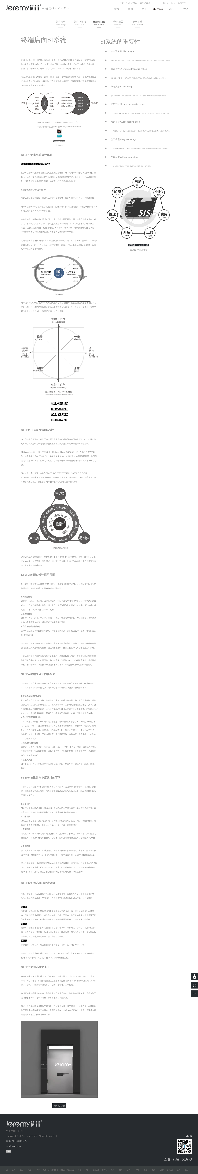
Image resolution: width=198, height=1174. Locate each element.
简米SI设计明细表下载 (138, 245)
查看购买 (59, 145)
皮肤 (14, 1170)
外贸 (163, 1170)
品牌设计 (64, 1170)
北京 (128, 3)
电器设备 (97, 1170)
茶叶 (130, 1170)
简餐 (138, 1170)
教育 (121, 1170)
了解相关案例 (59, 1106)
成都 (142, 3)
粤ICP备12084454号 (16, 1141)
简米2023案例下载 (139, 250)
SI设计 (31, 1170)
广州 (122, 3)
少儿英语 (6, 1170)
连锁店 (105, 1170)
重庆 (148, 3)
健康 (113, 1170)
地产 (88, 1170)
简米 (39, 1170)
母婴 (80, 1170)
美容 (22, 1170)
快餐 (154, 1170)
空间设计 (56, 1170)
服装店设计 (72, 1170)
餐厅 (146, 1170)
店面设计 (47, 1170)
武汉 (135, 3)
